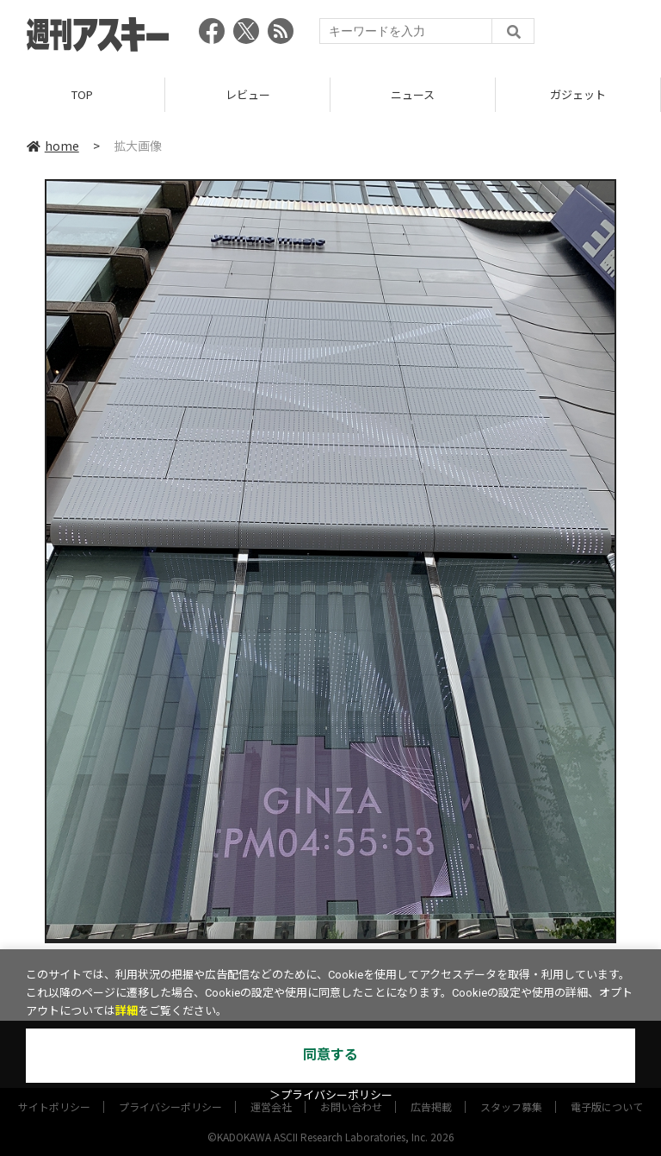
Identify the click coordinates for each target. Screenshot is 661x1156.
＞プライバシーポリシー (330, 1095)
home (53, 145)
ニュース (413, 94)
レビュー (247, 94)
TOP (82, 94)
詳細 (126, 1010)
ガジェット (578, 94)
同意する (330, 1055)
